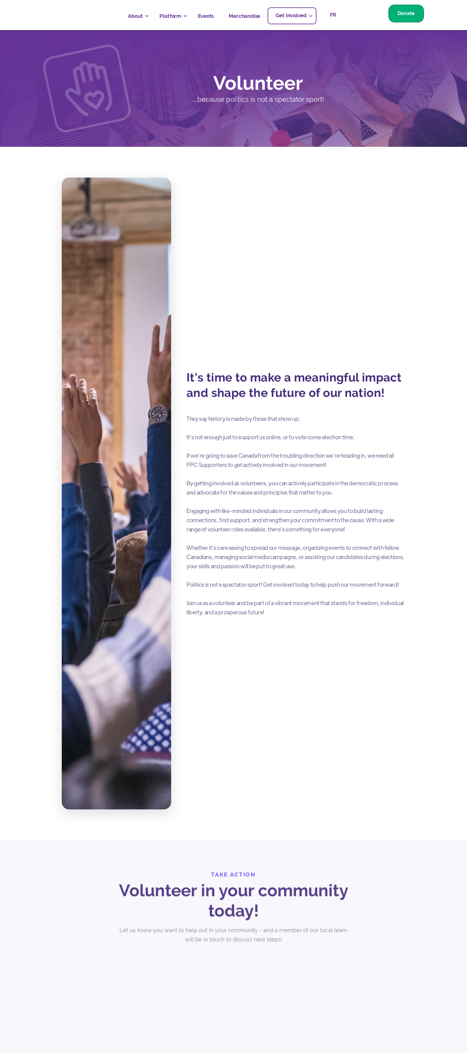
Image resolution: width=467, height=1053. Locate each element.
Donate (406, 13)
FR (333, 15)
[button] (136, 16)
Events (206, 16)
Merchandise (244, 16)
